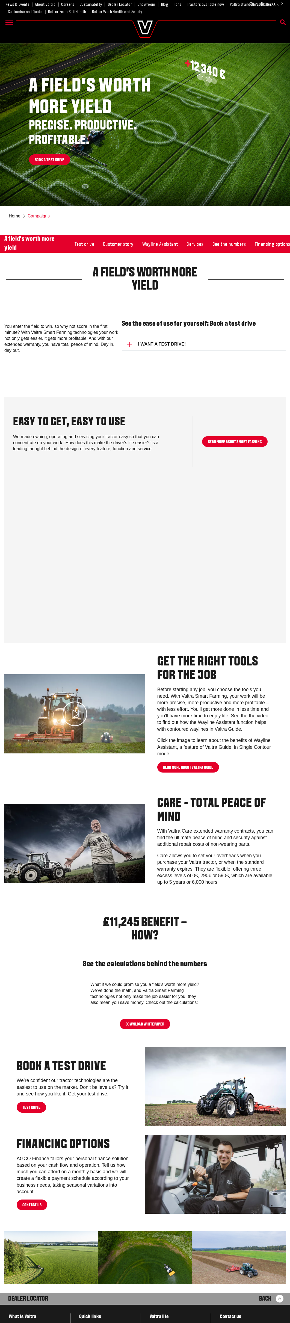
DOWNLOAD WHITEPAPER (145, 1024)
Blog (164, 5)
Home (14, 216)
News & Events (17, 5)
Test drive (84, 244)
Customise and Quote (25, 12)
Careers (67, 5)
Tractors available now (205, 5)
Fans (177, 5)
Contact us (32, 1205)
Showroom (146, 5)
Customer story (118, 244)
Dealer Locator (120, 5)
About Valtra (45, 5)
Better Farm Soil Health (67, 12)
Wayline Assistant (160, 244)
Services (195, 244)
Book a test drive (49, 160)
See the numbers (229, 244)
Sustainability (91, 5)
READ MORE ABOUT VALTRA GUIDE (188, 767)
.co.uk (266, 4)
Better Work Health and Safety (117, 12)
